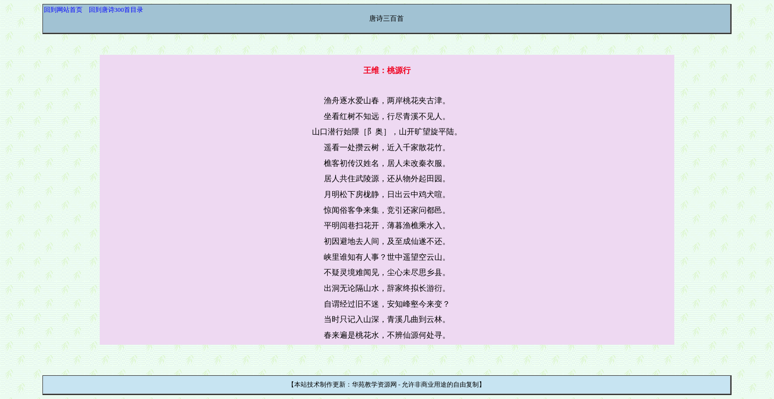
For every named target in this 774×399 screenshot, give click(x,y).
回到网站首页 (63, 9)
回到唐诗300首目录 (116, 9)
